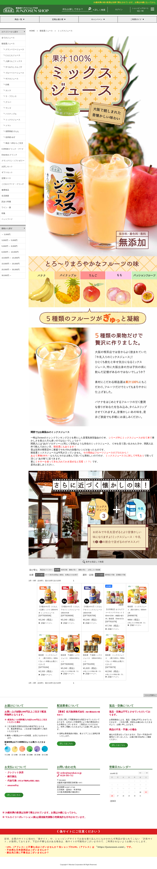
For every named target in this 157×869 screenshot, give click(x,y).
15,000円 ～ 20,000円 (11, 264)
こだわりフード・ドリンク (13, 184)
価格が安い (73, 570)
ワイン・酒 (6, 207)
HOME (32, 31)
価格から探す (7, 228)
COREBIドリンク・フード (13, 149)
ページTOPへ (150, 695)
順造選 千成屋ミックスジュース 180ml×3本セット (92, 658)
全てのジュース (8, 38)
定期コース (6, 178)
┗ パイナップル (10, 114)
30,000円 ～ (6, 275)
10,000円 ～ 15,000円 (11, 258)
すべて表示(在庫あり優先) (54, 575)
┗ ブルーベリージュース (13, 73)
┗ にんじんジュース (11, 55)
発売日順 (64, 570)
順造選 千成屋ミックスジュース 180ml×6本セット (70, 658)
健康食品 (5, 190)
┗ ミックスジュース (11, 120)
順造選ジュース (8, 44)
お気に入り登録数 (94, 570)
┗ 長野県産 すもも (11, 131)
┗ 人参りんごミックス (12, 61)
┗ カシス (7, 90)
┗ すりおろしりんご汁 (12, 67)
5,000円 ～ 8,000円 (9, 246)
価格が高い (82, 570)
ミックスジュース (65, 31)
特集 (3, 213)
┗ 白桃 (6, 84)
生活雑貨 (5, 196)
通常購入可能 (109, 575)
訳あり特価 (6, 202)
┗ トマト (7, 125)
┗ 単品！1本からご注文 (13, 143)
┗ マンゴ (7, 108)
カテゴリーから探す (9, 32)
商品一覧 (18, 19)
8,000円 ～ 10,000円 (10, 252)
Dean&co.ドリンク (9, 155)
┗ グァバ (7, 102)
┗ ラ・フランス (10, 96)
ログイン (119, 9)
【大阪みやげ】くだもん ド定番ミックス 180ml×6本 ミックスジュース (48, 610)
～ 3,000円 (6, 234)
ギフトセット (7, 172)
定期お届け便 (57, 19)
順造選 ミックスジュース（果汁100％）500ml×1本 (137, 610)
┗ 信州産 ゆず (9, 137)
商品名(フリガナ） (46, 570)
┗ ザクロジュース (10, 79)
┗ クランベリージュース (13, 49)
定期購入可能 (120, 575)
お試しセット (7, 166)
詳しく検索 (100, 10)
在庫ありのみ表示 (71, 575)
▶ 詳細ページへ (45, 623)
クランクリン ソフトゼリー (13, 161)
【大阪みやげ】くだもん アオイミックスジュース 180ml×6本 (93, 610)
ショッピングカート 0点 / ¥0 (140, 9)
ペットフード (7, 219)
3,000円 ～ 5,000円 (9, 240)
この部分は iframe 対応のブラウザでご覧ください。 (93, 297)
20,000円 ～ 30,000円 (11, 269)
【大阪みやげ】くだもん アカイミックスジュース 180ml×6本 (71, 610)
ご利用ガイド (136, 19)
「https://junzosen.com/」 (110, 847)
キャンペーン (96, 19)
